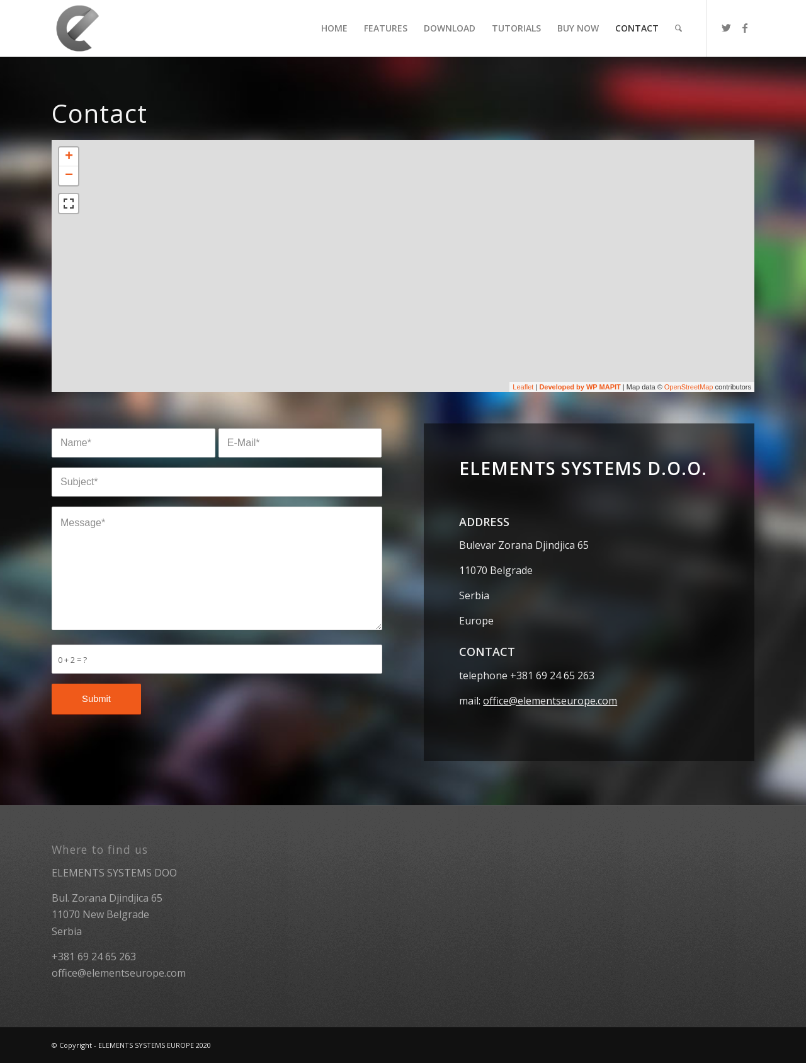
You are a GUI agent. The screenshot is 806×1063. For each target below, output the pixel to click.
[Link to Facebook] (744, 27)
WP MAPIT (603, 387)
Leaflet (523, 387)
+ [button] (69, 156)
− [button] (69, 175)
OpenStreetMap (688, 387)
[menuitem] (334, 28)
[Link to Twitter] (726, 27)
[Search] (678, 28)
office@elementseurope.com (550, 701)
